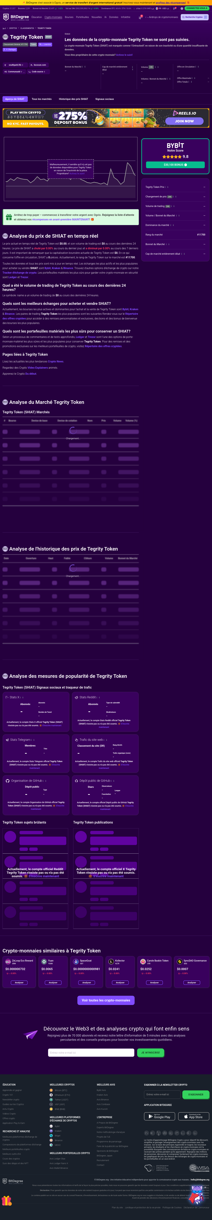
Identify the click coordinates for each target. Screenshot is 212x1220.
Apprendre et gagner (12, 1090)
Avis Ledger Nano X (59, 1163)
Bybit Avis (101, 1090)
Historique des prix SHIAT (74, 99)
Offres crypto (9, 1118)
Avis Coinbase (103, 1104)
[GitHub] (195, 1133)
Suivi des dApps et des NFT (15, 1163)
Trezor (24, 277)
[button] (144, 9)
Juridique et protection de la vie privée (143, 1207)
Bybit (48, 268)
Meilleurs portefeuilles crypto (16, 1149)
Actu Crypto (8, 1109)
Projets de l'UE (103, 1137)
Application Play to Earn (14, 1123)
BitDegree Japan (104, 1155)
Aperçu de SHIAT (15, 99)
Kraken (56, 268)
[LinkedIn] (170, 1133)
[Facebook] (164, 1133)
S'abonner (195, 1094)
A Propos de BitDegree (107, 1122)
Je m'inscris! (150, 1052)
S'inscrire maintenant (51, 725)
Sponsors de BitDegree (107, 1151)
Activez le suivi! (124, 55)
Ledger (12, 277)
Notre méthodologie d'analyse (111, 1132)
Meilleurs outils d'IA (12, 1154)
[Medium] (176, 1133)
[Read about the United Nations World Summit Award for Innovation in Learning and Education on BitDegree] (199, 1166)
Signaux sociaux (104, 99)
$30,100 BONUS (175, 164)
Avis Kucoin (102, 1109)
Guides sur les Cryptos (13, 1104)
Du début (30, 373)
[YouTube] (158, 1133)
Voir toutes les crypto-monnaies (106, 1000)
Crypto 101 (8, 1095)
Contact (100, 1165)
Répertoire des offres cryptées (103, 346)
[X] (146, 1133)
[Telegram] (152, 1133)
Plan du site (117, 1207)
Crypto (14, 28)
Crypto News (55, 361)
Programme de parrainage (109, 1141)
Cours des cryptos (11, 1158)
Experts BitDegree (105, 1127)
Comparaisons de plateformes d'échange (22, 1144)
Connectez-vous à (197, 8)
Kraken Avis (102, 1095)
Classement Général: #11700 (15, 44)
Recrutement (103, 1160)
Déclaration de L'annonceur (196, 1207)
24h (151, 67)
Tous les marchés (42, 99)
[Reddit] (188, 1133)
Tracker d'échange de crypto (20, 272)
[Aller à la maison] (5, 28)
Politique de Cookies (172, 1207)
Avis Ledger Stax (57, 1158)
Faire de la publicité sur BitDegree (112, 1146)
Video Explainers (38, 367)
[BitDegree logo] (13, 1181)
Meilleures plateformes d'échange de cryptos (20, 1138)
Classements (28, 28)
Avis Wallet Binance (59, 1168)
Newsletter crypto (11, 1099)
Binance (68, 268)
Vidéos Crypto (9, 1113)
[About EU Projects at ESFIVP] (156, 1166)
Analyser (19, 982)
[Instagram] (182, 1133)
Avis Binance (103, 1099)
